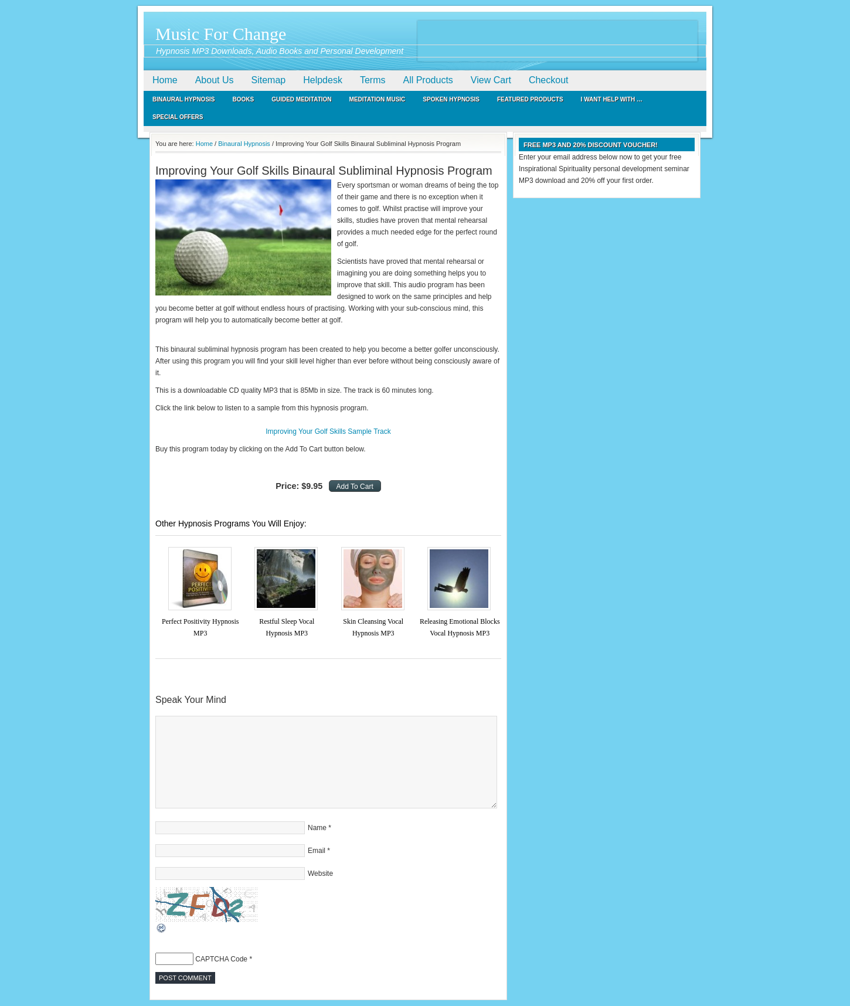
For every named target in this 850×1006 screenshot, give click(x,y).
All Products (428, 80)
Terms (373, 80)
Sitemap (268, 80)
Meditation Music (377, 99)
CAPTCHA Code (221, 959)
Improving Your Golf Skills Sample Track (328, 431)
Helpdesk (322, 80)
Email (316, 851)
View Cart (491, 80)
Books (243, 99)
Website (320, 873)
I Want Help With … (611, 99)
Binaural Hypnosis (183, 99)
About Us (214, 80)
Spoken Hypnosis (451, 99)
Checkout (549, 80)
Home (165, 80)
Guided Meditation (301, 99)
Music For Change (220, 33)
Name (317, 828)
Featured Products (530, 99)
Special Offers (177, 117)
